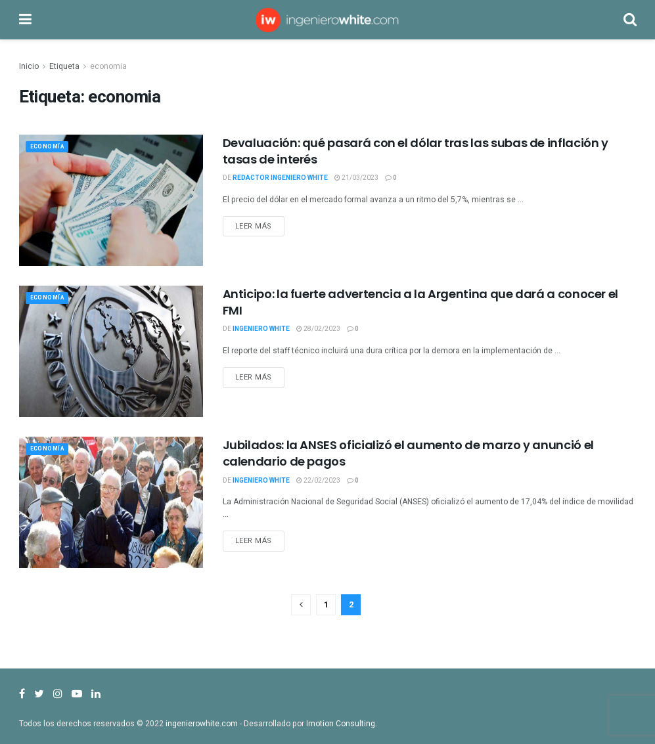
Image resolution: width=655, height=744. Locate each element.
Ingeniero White (261, 329)
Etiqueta (64, 66)
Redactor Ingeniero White (280, 178)
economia (108, 66)
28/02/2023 (318, 329)
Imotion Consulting (340, 724)
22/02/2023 (318, 480)
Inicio (29, 66)
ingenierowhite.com (202, 724)
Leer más (253, 226)
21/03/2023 (356, 178)
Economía (51, 148)
